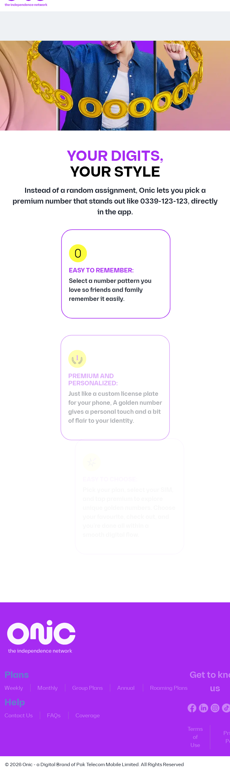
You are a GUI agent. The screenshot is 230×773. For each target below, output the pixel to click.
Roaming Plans (165, 689)
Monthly (44, 689)
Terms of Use (191, 738)
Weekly (10, 689)
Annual (122, 689)
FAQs (50, 717)
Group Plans (84, 689)
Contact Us (15, 717)
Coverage (84, 717)
